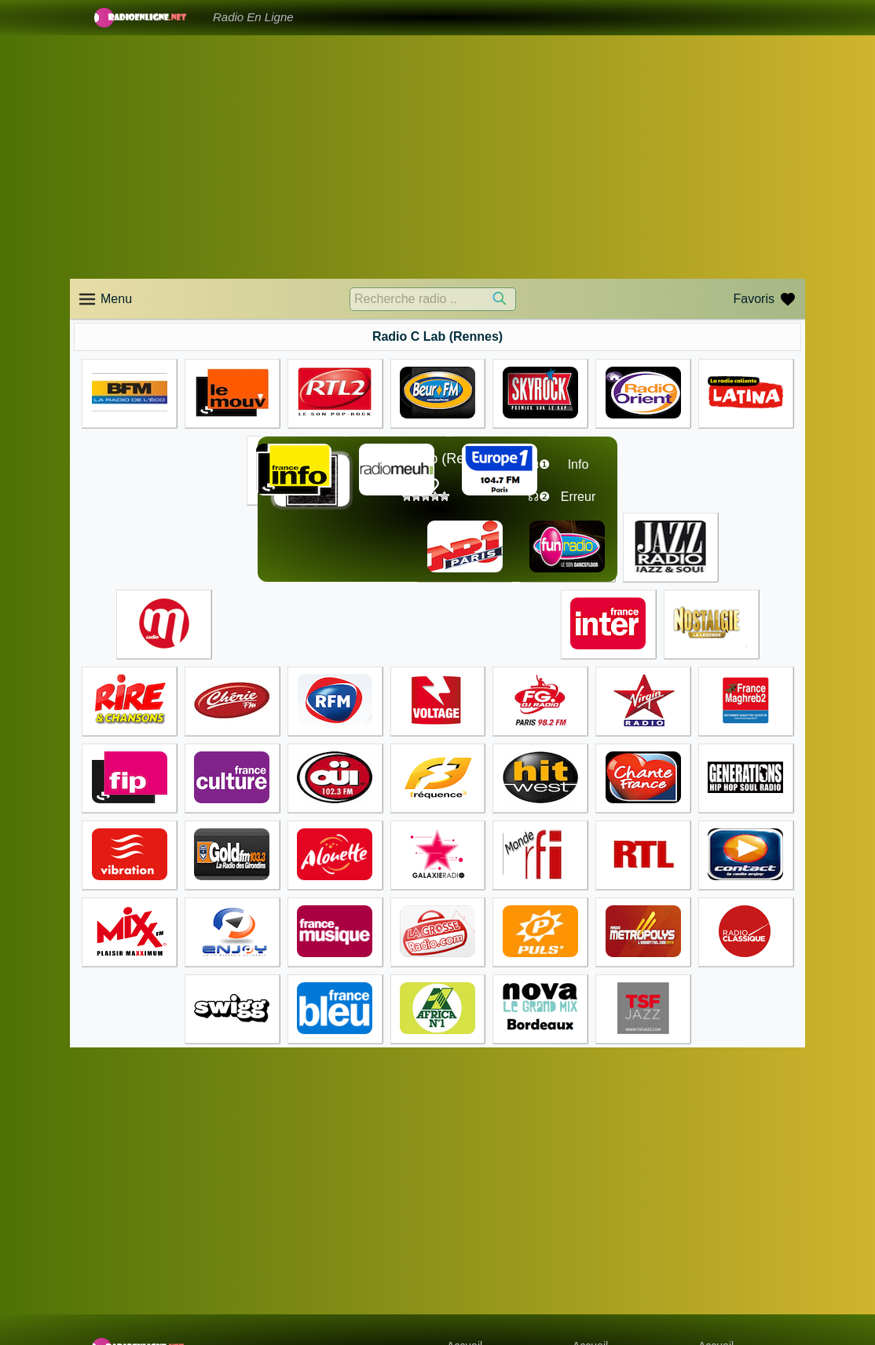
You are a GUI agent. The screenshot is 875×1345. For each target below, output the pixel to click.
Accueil (464, 1269)
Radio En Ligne (253, 17)
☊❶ (539, 464)
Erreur (578, 496)
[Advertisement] (437, 157)
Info (578, 464)
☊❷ (539, 496)
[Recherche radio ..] (433, 299)
